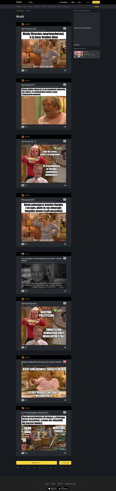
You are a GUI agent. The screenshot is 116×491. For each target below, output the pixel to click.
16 (17, 467)
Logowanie (88, 2)
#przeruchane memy (45, 365)
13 (34, 467)
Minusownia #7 (28, 85)
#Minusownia (55, 86)
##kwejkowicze (29, 365)
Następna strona (36, 463)
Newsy (59, 6)
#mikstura (41, 414)
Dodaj (30, 2)
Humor (24, 6)
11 (45, 467)
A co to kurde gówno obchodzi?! (34, 413)
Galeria (30, 6)
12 (39, 467)
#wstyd (27, 201)
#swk (32, 30)
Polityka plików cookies (70, 483)
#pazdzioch (40, 262)
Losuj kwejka (65, 463)
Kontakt (47, 483)
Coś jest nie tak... (28, 141)
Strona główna (20, 10)
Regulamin (60, 483)
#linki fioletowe (45, 143)
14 (28, 467)
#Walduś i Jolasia (38, 143)
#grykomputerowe (29, 414)
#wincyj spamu (31, 143)
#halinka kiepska (42, 30)
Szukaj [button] (97, 6)
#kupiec (35, 414)
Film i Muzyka (24, 262)
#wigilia (27, 305)
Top (79, 2)
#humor (30, 262)
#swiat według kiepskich (50, 262)
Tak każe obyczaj (28, 29)
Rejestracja (96, 2)
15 (23, 467)
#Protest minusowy (48, 86)
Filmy (73, 2)
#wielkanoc (28, 30)
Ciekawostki (37, 6)
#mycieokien (36, 30)
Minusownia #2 (28, 200)
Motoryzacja (66, 6)
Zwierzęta (18, 6)
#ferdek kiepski (42, 86)
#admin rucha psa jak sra (33, 86)
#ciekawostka (35, 262)
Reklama (53, 483)
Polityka (44, 6)
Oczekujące (64, 2)
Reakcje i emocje (52, 6)
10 (50, 467)
